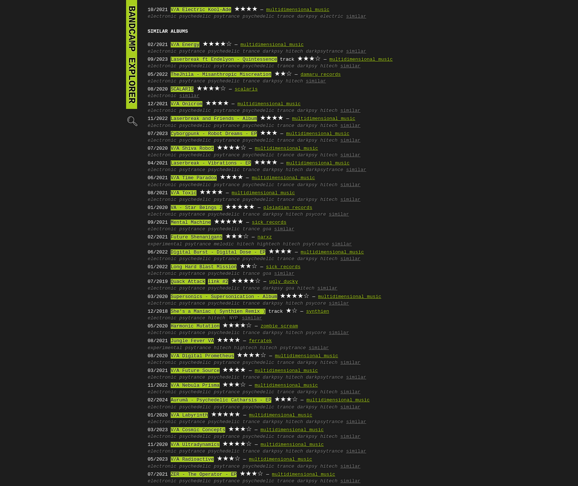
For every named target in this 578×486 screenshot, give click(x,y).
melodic (224, 244)
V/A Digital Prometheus (202, 356)
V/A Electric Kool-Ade (201, 10)
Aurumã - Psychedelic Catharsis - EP (221, 400)
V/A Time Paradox (194, 178)
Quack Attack (188, 282)
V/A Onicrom (186, 104)
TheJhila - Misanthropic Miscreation (221, 74)
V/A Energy (185, 45)
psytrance (227, 16)
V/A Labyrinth (189, 415)
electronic (162, 16)
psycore (316, 214)
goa (267, 229)
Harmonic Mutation (195, 326)
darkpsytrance (324, 51)
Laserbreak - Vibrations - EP (211, 163)
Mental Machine (191, 222)
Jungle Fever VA (192, 341)
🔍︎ (131, 121)
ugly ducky (283, 282)
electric (331, 16)
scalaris (246, 89)
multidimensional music (298, 10)
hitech (294, 51)
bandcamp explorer (131, 54)
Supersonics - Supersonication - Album (224, 297)
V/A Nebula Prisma (195, 385)
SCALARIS (182, 89)
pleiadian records (288, 208)
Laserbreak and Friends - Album (214, 119)
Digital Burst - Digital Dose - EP (218, 252)
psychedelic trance (268, 16)
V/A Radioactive (192, 459)
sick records (269, 222)
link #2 (218, 282)
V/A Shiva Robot (192, 148)
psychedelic (195, 16)
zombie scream (279, 326)
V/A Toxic (183, 193)
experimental (165, 244)
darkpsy (307, 16)
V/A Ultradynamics (195, 444)
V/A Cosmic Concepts (198, 430)
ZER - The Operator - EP (204, 474)
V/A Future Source (195, 371)
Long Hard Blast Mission (204, 267)
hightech (268, 244)
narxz (265, 237)
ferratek (260, 341)
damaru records (320, 74)
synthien (317, 311)
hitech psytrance (306, 244)
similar (356, 16)
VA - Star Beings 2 (196, 208)
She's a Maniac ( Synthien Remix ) (218, 311)
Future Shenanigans (196, 237)
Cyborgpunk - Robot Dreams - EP (214, 134)
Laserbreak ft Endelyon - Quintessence (224, 59)
